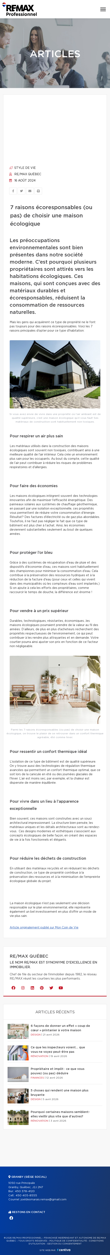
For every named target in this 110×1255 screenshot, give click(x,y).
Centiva (63, 1249)
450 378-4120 (25, 1191)
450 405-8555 (26, 1195)
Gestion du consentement (64, 1244)
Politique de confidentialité (68, 1241)
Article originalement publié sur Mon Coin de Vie (44, 927)
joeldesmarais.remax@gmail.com (43, 1199)
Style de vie (22, 168)
